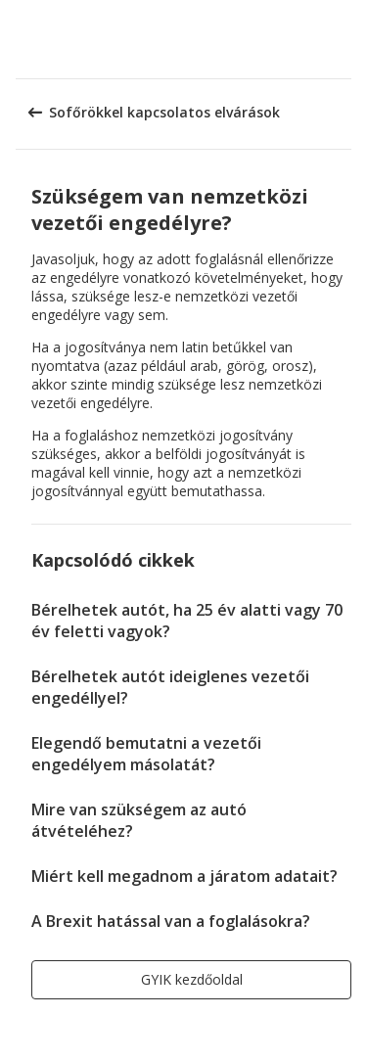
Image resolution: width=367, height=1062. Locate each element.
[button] (345, 39)
